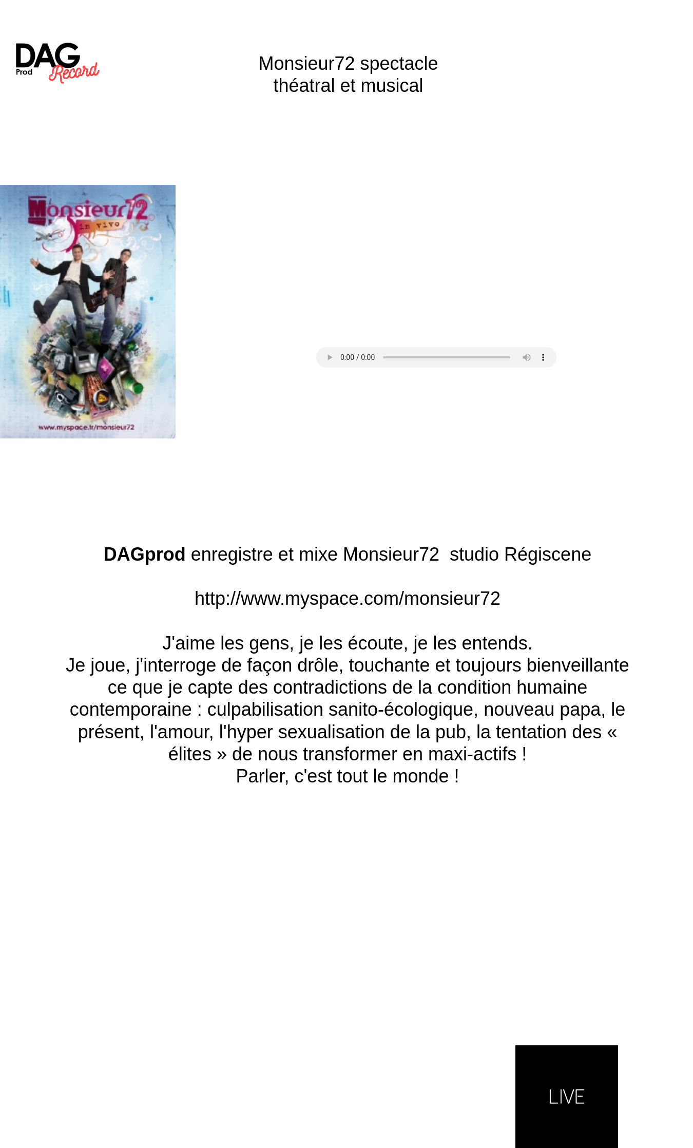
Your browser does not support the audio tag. (436, 357)
